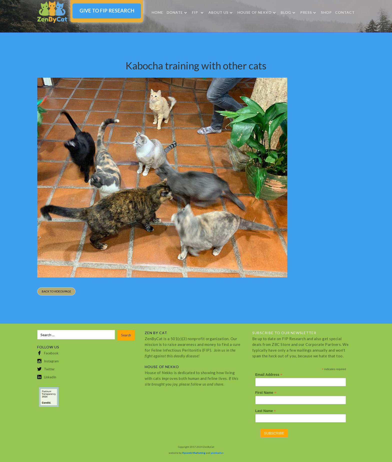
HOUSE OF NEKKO (255, 12)
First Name (265, 392)
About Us (218, 12)
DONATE (175, 12)
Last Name (265, 411)
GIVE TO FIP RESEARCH (107, 10)
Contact (345, 12)
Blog (286, 12)
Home (157, 12)
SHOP (326, 12)
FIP (195, 12)
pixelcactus (217, 452)
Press (306, 12)
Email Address (268, 374)
